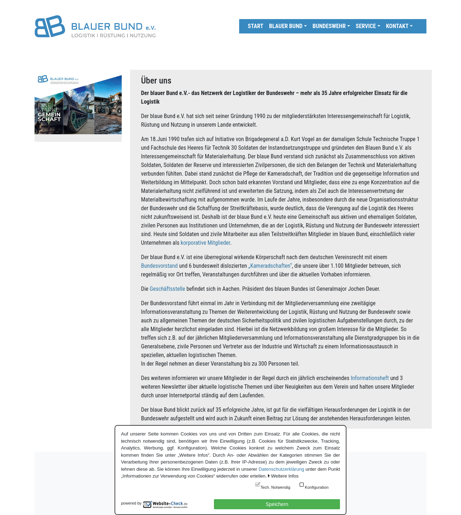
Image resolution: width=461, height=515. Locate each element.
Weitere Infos (284, 476)
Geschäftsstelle (167, 288)
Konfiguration (316, 487)
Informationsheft (370, 378)
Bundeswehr (329, 26)
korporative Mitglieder (205, 242)
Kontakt (397, 26)
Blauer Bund (286, 26)
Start (255, 26)
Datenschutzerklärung (281, 469)
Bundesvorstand (159, 265)
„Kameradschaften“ (270, 265)
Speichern (276, 504)
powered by (131, 503)
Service (366, 26)
